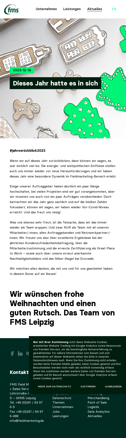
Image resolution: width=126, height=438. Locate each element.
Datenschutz (61, 398)
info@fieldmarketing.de (27, 421)
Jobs (56, 411)
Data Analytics (99, 411)
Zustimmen (87, 386)
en (114, 9)
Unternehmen (46, 9)
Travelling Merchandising (98, 395)
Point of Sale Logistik (97, 405)
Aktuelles (94, 9)
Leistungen (72, 9)
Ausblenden (113, 386)
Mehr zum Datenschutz (54, 386)
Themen (58, 402)
